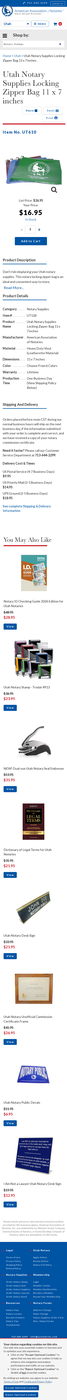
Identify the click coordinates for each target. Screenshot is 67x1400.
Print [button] (52, 117)
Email (53, 110)
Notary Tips (12, 1321)
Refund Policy (13, 1268)
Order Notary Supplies (18, 1289)
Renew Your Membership (46, 1297)
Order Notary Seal (16, 1285)
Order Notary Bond (16, 1297)
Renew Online (41, 1261)
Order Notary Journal (17, 1293)
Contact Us (57, 3)
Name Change (40, 1314)
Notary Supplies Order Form (48, 1317)
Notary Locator (14, 1314)
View (10, 626)
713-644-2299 (35, 3)
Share (32, 110)
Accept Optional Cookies (21, 1387)
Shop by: (21, 35)
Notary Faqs (12, 1310)
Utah (17, 56)
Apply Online (40, 1257)
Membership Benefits (45, 1289)
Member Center (42, 1285)
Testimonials (13, 1325)
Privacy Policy (13, 1261)
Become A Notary (15, 1317)
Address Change (42, 1310)
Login (36, 1282)
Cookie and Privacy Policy (38, 1381)
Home (7, 56)
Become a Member (43, 1293)
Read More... (14, 287)
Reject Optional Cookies (21, 1394)
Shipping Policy (14, 1265)
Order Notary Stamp (17, 1282)
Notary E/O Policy (42, 1265)
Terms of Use (11, 1381)
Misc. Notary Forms (43, 1321)
